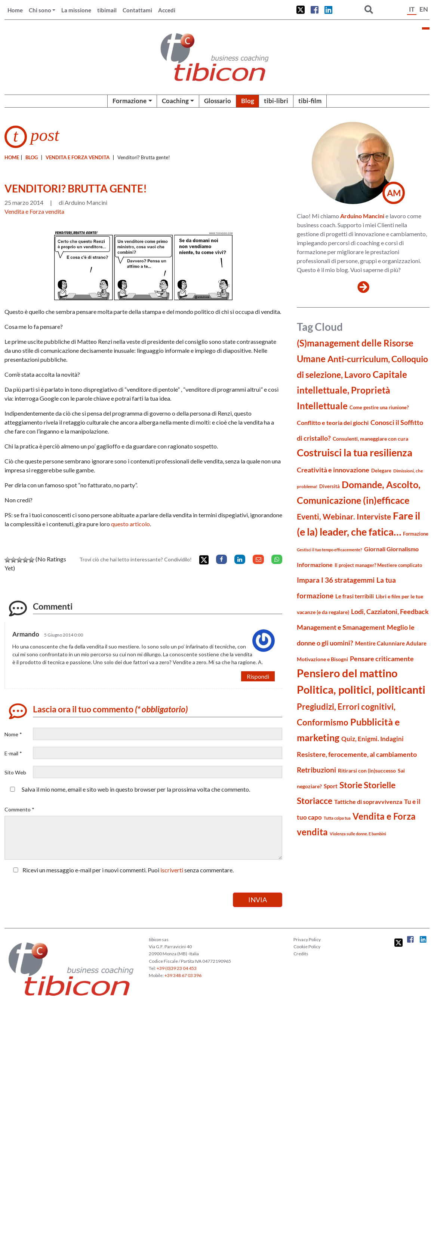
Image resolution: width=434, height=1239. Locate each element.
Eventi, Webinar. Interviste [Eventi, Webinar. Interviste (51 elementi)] (344, 516)
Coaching (175, 101)
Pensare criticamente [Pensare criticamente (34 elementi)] (382, 659)
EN (423, 9)
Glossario (217, 101)
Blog (247, 101)
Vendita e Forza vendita (78, 157)
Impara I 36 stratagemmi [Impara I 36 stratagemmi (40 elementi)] (336, 580)
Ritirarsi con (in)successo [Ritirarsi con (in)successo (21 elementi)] (367, 770)
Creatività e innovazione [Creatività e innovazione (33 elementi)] (333, 470)
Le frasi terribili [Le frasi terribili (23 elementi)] (354, 596)
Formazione (130, 101)
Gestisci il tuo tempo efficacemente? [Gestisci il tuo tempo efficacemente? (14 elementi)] (329, 549)
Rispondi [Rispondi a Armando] (258, 676)
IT (412, 9)
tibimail (107, 10)
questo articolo (130, 523)
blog (31, 157)
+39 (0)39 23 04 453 (177, 968)
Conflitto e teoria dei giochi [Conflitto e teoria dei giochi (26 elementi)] (333, 422)
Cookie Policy (306, 946)
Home (15, 10)
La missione (76, 10)
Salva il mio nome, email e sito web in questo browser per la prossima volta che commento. (136, 789)
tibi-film (309, 101)
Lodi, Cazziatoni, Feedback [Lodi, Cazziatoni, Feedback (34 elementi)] (390, 612)
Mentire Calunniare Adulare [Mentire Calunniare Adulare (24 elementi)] (391, 643)
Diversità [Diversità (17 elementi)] (329, 486)
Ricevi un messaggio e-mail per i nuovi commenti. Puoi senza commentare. (122, 869)
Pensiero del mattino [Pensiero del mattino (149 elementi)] (347, 672)
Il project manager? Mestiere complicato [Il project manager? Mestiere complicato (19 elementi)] (378, 565)
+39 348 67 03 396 (182, 975)
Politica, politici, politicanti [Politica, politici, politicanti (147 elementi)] (361, 689)
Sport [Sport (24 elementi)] (331, 786)
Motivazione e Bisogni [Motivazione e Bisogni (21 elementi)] (322, 659)
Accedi (166, 10)
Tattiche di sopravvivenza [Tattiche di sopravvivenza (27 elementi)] (368, 801)
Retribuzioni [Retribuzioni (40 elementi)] (316, 769)
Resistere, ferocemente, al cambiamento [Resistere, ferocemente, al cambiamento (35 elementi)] (357, 754)
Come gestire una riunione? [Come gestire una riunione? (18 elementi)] (379, 407)
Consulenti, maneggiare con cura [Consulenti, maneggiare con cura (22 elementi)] (370, 438)
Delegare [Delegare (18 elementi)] (381, 471)
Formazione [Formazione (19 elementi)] (415, 534)
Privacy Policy (307, 939)
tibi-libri (276, 101)
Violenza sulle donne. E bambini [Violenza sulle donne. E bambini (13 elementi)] (358, 833)
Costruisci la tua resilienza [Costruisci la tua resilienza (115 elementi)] (354, 452)
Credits (300, 953)
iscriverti (171, 869)
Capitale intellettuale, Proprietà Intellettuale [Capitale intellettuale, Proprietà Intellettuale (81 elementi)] (352, 390)
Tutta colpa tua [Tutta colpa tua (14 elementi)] (337, 818)
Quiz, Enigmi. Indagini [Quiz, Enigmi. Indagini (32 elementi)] (372, 739)
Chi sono (40, 10)
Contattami (137, 10)
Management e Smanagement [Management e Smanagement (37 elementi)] (341, 627)
